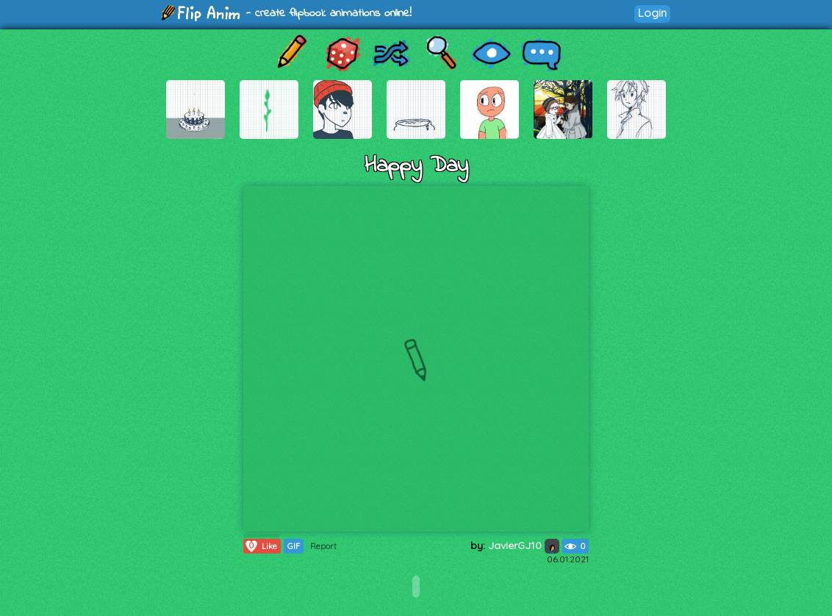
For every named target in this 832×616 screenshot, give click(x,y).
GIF (293, 546)
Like (260, 546)
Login (652, 13)
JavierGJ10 (523, 545)
